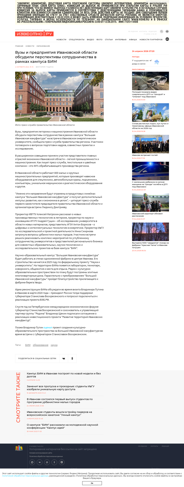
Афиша (133, 39)
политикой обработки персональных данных (25, 476)
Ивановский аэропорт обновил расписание (150, 205)
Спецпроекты (77, 39)
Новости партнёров (151, 39)
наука (54, 345)
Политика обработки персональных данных (46, 456)
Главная (19, 46)
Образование (43, 46)
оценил (47, 327)
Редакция (153, 31)
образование (40, 345)
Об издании (133, 31)
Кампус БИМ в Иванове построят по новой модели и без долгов (64, 375)
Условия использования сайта (40, 453)
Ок (92, 483)
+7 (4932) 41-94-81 (150, 34)
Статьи (109, 39)
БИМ (28, 345)
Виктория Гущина (45, 67)
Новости (61, 39)
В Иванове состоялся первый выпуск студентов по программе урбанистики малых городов (60, 401)
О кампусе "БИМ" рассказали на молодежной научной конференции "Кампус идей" (62, 426)
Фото (99, 39)
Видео (90, 39)
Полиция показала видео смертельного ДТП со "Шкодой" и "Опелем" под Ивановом (150, 85)
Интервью (120, 39)
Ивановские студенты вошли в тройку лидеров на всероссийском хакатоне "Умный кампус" (59, 413)
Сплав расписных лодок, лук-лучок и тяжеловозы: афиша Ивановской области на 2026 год (150, 116)
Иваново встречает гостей (150, 145)
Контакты (143, 31)
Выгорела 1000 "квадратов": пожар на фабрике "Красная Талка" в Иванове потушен (150, 236)
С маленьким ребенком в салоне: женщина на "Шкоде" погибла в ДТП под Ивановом (150, 175)
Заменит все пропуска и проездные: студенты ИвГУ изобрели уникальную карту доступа (61, 388)
